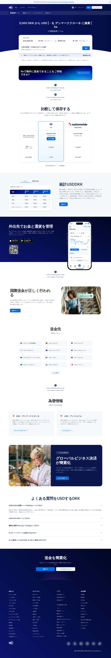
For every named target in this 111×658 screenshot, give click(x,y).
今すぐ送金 (51, 139)
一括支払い (35, 625)
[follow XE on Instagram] (87, 643)
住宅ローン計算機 (60, 633)
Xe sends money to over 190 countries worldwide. (61, 2)
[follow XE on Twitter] (74, 643)
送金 (86, 48)
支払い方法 (35, 628)
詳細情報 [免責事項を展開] (62, 165)
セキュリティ (11, 631)
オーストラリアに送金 (13, 614)
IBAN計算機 (59, 627)
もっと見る (55, 373)
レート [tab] (25, 181)
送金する (47, 13)
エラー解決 (83, 628)
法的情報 (82, 608)
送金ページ (22, 512)
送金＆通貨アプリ (60, 594)
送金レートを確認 (36, 597)
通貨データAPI (36, 619)
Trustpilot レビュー (13, 636)
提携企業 (82, 597)
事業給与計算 (35, 631)
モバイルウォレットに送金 (14, 619)
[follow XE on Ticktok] (99, 643)
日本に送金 (11, 605)
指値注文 (34, 614)
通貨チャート (26, 13)
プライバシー (83, 611)
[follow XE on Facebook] (68, 643)
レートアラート (38, 13)
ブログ (58, 608)
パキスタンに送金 (12, 600)
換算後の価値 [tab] (35, 181)
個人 (16, 7)
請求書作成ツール (60, 630)
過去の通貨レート (60, 616)
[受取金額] (29, 41)
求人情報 (82, 600)
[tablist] (30, 181)
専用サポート (83, 605)
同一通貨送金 (35, 605)
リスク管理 (35, 608)
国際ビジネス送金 (36, 600)
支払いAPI (35, 622)
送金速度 (10, 625)
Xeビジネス (35, 594)
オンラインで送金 (12, 594)
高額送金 (10, 622)
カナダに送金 (11, 611)
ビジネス (22, 7)
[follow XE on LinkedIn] (81, 643)
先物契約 (34, 611)
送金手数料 (11, 628)
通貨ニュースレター (61, 624)
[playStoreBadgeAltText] (26, 241)
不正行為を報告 (12, 633)
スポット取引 (35, 602)
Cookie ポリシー (84, 614)
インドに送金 (11, 597)
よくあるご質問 (84, 602)
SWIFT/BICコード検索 (61, 636)
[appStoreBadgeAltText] (14, 241)
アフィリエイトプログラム (38, 636)
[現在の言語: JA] (74, 7)
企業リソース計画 (36, 617)
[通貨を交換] (55, 41)
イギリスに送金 (12, 608)
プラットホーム (32, 7)
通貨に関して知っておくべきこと (64, 619)
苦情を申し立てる (84, 622)
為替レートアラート (61, 622)
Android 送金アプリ (61, 597)
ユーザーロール (36, 633)
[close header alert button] (109, 2)
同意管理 (82, 617)
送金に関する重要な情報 (86, 619)
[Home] (11, 7)
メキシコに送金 (12, 602)
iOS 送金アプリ (60, 600)
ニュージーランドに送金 (14, 617)
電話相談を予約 (86, 55)
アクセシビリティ (84, 625)
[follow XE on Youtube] (93, 643)
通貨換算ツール (15, 13)
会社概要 (82, 594)
